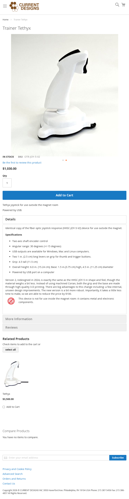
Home (5, 19)
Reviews (11, 327)
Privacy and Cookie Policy (17, 469)
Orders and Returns (14, 478)
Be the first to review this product (22, 162)
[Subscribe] (117, 457)
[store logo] (24, 7)
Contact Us (9, 483)
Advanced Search (13, 473)
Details (10, 219)
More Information (18, 319)
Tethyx (6, 393)
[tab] (64, 219)
